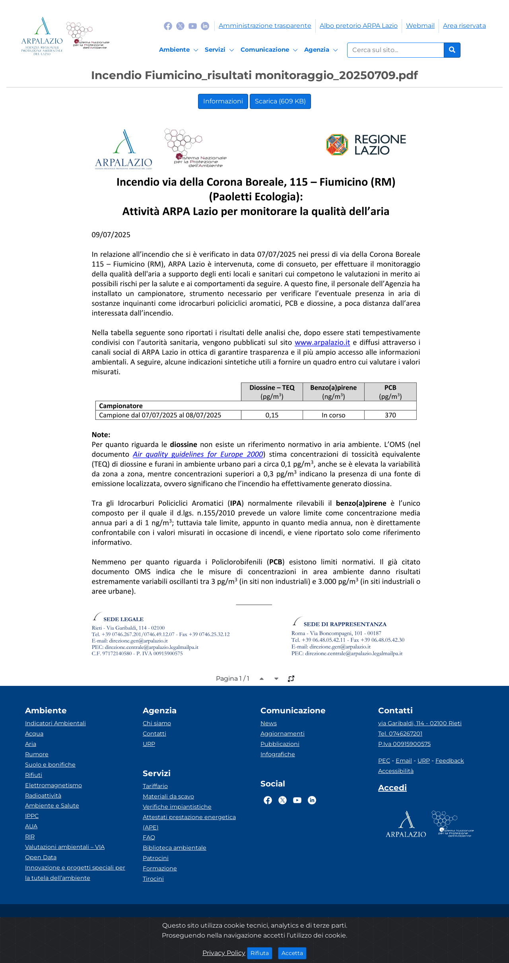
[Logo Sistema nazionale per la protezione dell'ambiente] (88, 36)
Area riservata (464, 25)
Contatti (154, 733)
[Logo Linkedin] (205, 26)
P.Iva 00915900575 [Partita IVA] (404, 743)
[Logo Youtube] (192, 26)
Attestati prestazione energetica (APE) (189, 822)
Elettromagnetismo (53, 785)
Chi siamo (157, 723)
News (268, 723)
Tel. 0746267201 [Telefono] (400, 733)
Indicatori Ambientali (55, 723)
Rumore (37, 754)
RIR (30, 836)
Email (404, 760)
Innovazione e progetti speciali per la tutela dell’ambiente (75, 872)
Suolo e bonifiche (50, 764)
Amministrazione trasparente (265, 25)
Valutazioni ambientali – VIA (65, 846)
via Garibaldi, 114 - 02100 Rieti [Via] (420, 723)
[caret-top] (261, 678)
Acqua (34, 733)
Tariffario (155, 786)
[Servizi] (220, 50)
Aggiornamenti (282, 733)
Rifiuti (33, 775)
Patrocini (156, 858)
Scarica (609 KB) (280, 101)
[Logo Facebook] (168, 26)
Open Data (40, 857)
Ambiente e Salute (52, 805)
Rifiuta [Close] (261, 953)
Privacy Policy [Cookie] (223, 953)
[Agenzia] (322, 50)
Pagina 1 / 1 (232, 678)
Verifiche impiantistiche (177, 806)
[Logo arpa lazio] (42, 36)
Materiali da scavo (168, 796)
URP (149, 743)
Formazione (160, 868)
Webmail (420, 25)
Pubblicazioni (279, 743)
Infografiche (277, 754)
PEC (384, 760)
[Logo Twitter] (180, 26)
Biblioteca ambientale (174, 847)
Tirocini (153, 878)
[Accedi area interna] (392, 789)
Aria (30, 743)
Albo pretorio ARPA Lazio (359, 25)
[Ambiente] (180, 50)
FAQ (149, 837)
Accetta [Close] (294, 953)
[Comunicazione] (270, 50)
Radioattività (43, 795)
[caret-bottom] (276, 678)
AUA (31, 826)
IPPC (32, 815)
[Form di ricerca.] (395, 50)
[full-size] (291, 678)
